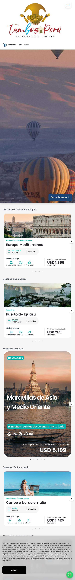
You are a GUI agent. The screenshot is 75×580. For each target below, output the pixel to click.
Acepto (14, 570)
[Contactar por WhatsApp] (69, 574)
